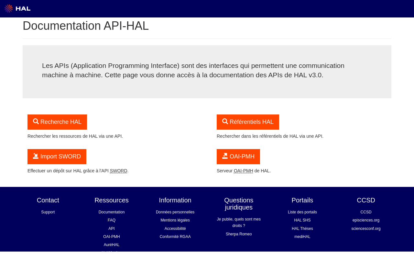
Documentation (112, 212)
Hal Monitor (111, 253)
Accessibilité (175, 228)
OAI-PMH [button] (238, 156)
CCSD (366, 212)
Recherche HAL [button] (57, 121)
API (111, 228)
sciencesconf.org (366, 228)
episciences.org (366, 220)
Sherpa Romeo (239, 234)
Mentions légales (175, 220)
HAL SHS (302, 220)
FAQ (111, 220)
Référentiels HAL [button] (248, 121)
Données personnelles (175, 212)
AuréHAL (112, 245)
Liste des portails (302, 212)
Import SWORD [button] (57, 156)
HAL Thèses (302, 228)
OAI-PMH (111, 236)
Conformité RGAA (175, 236)
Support (48, 212)
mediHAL (302, 236)
